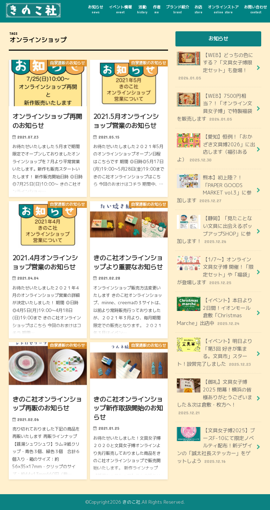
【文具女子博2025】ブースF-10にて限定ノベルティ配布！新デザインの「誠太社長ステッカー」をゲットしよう (216, 446)
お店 (198, 9)
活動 (142, 9)
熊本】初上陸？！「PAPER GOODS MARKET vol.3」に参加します (214, 189)
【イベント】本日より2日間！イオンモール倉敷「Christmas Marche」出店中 (214, 312)
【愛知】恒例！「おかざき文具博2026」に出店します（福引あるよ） (216, 148)
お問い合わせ (255, 9)
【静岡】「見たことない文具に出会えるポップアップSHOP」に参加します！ (214, 230)
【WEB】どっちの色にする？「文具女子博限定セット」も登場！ (215, 67)
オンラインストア (223, 9)
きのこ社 (131, 502)
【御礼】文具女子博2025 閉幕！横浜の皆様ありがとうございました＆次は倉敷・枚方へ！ (214, 397)
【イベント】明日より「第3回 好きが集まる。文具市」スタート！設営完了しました (214, 353)
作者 (157, 9)
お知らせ (95, 9)
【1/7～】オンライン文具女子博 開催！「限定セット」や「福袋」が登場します (215, 271)
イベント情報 (120, 9)
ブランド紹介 (177, 9)
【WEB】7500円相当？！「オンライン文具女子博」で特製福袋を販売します (214, 107)
